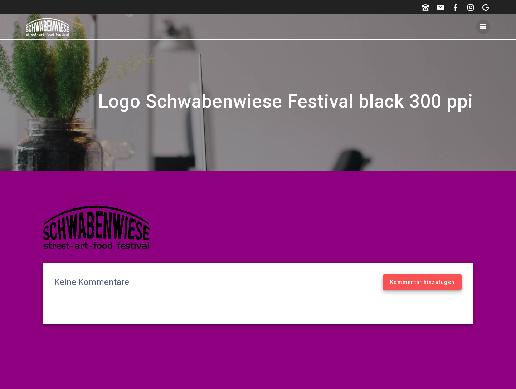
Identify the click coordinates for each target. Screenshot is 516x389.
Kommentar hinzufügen (422, 282)
